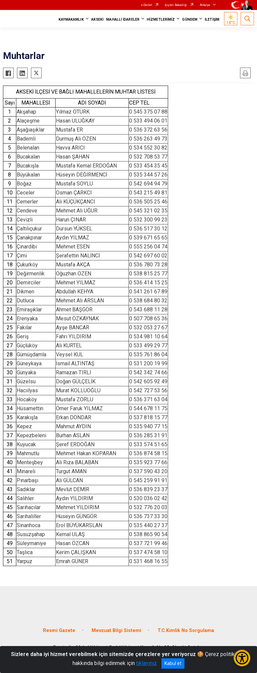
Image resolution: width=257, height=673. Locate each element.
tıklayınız (146, 663)
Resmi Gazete (59, 630)
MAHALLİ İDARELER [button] (122, 19)
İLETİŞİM (212, 19)
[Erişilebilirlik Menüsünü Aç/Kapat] (242, 658)
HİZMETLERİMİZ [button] (161, 19)
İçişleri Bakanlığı (176, 5)
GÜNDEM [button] (189, 19)
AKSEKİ (97, 19)
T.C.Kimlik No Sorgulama (185, 630)
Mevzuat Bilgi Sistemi (116, 630)
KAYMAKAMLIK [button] (71, 19)
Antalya (205, 5)
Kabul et (172, 663)
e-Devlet (146, 5)
